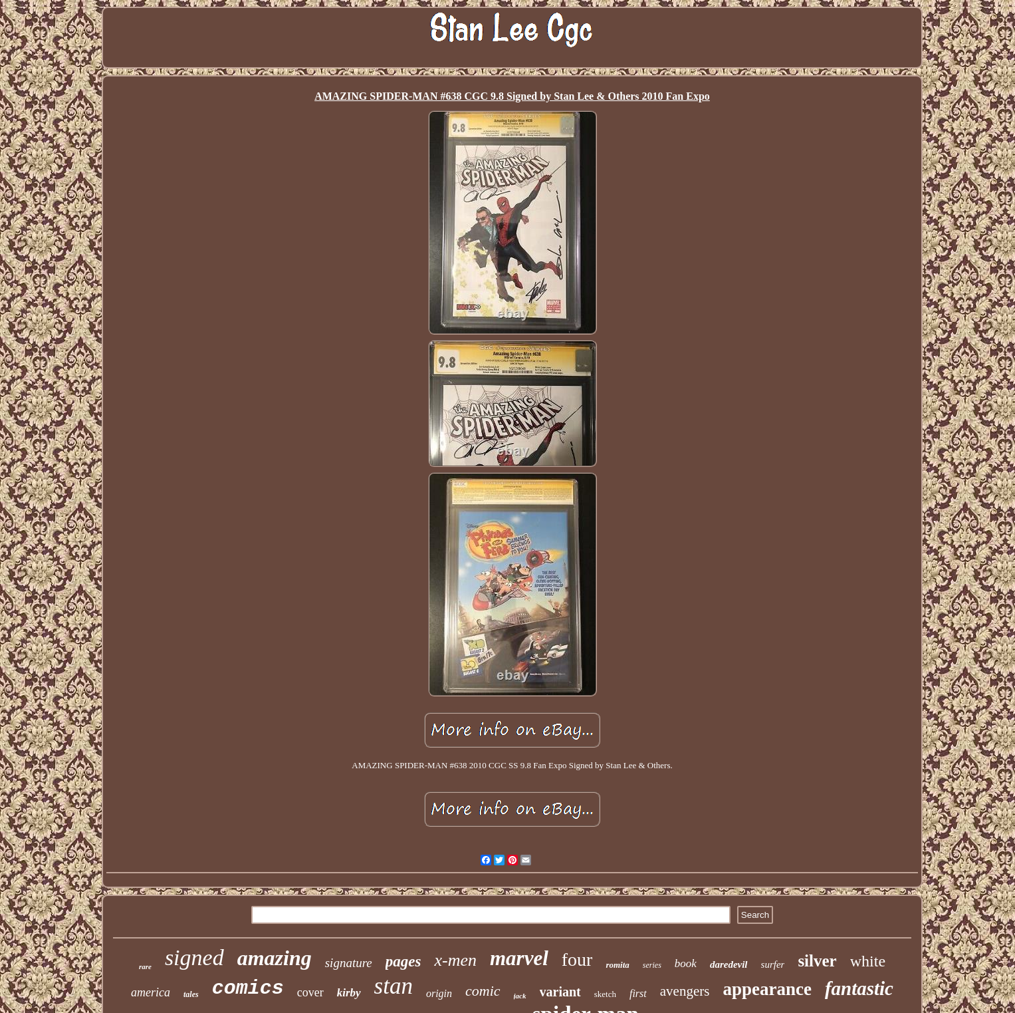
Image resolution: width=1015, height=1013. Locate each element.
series (652, 965)
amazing (274, 958)
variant (560, 991)
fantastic (859, 988)
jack (520, 996)
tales (191, 994)
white (867, 961)
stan (393, 986)
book (686, 963)
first (638, 993)
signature (348, 963)
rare (145, 966)
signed (194, 957)
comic (483, 990)
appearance (767, 989)
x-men (455, 960)
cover (310, 992)
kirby (349, 992)
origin (439, 993)
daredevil (729, 964)
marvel (519, 958)
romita (617, 965)
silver (817, 961)
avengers (685, 991)
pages (403, 961)
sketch (605, 994)
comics (248, 988)
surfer (773, 964)
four (577, 959)
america (150, 992)
